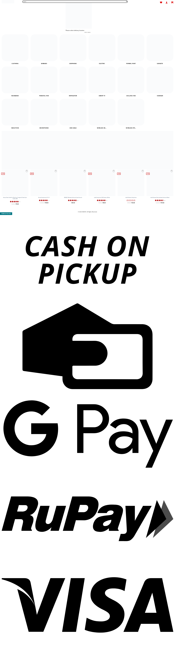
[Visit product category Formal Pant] (131, 49)
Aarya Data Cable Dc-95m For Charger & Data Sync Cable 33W (15, 198)
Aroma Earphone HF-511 (44, 197)
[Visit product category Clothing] (15, 49)
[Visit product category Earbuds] (44, 49)
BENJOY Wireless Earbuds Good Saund (73, 197)
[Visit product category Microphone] (44, 114)
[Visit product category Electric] (102, 49)
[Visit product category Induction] (15, 114)
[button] (172, 2)
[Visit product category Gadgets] (160, 49)
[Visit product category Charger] (160, 82)
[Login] (167, 2)
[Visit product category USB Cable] (73, 114)
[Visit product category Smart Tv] (102, 82)
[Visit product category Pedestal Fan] (44, 82)
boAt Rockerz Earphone (130, 197)
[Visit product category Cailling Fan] (131, 82)
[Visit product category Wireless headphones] (102, 114)
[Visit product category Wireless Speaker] (131, 114)
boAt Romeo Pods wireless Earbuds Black (159, 197)
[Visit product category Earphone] (73, 49)
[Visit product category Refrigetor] (73, 82)
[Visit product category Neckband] (15, 82)
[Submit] (127, 2)
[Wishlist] (161, 2)
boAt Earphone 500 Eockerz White (102, 197)
